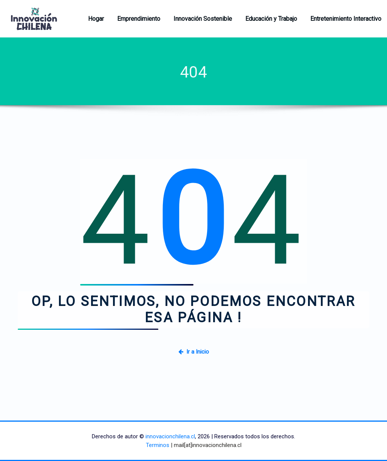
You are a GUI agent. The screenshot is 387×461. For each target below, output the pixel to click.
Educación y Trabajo (271, 18)
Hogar (96, 18)
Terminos (157, 445)
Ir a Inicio (193, 351)
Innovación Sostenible (202, 18)
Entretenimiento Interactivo (345, 18)
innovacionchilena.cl (170, 436)
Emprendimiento (138, 18)
